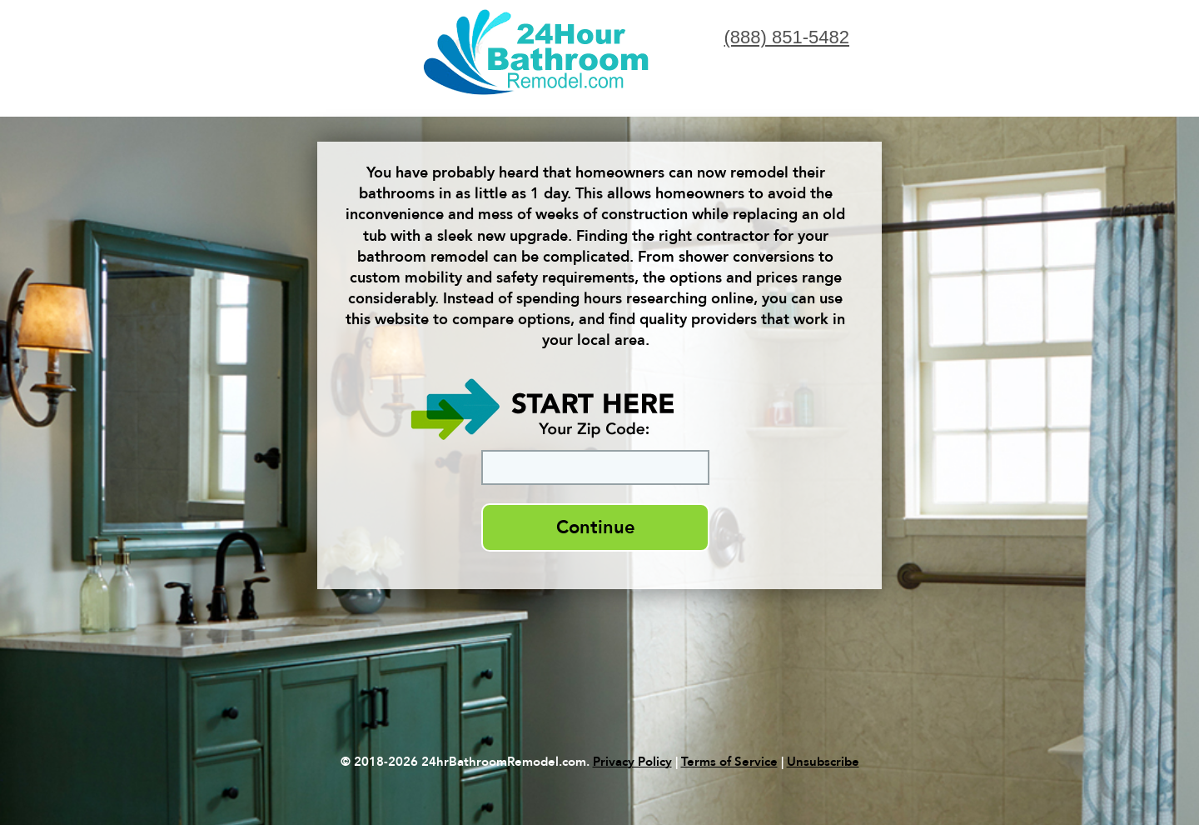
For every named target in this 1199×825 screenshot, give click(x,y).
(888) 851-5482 (786, 37)
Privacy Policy (632, 761)
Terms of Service (729, 761)
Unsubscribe (823, 761)
